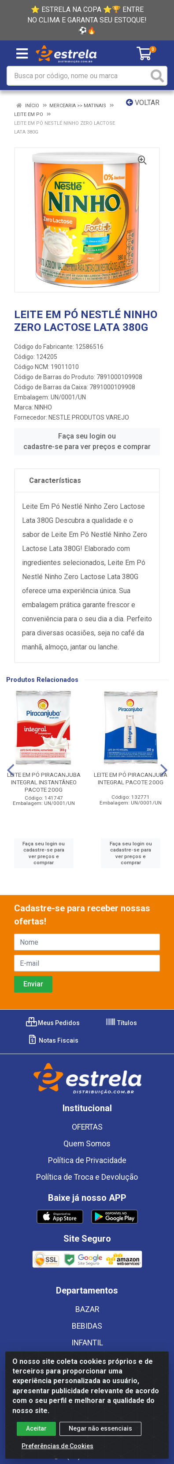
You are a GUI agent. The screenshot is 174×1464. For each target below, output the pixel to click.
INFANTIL (87, 1342)
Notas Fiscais (52, 1040)
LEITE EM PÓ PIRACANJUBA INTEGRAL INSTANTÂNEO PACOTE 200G (44, 782)
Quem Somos (87, 1143)
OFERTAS (87, 1127)
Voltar (142, 102)
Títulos (121, 1022)
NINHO (43, 407)
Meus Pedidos (53, 1022)
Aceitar (36, 1430)
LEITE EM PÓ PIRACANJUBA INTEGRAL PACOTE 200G (130, 778)
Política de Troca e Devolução (87, 1177)
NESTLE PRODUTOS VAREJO (88, 417)
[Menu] (22, 54)
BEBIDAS (87, 1326)
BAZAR (87, 1309)
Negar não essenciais (100, 1430)
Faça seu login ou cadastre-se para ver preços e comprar (87, 441)
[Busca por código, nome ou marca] (77, 76)
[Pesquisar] (157, 76)
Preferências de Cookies (57, 1447)
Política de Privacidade (87, 1160)
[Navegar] (10, 770)
